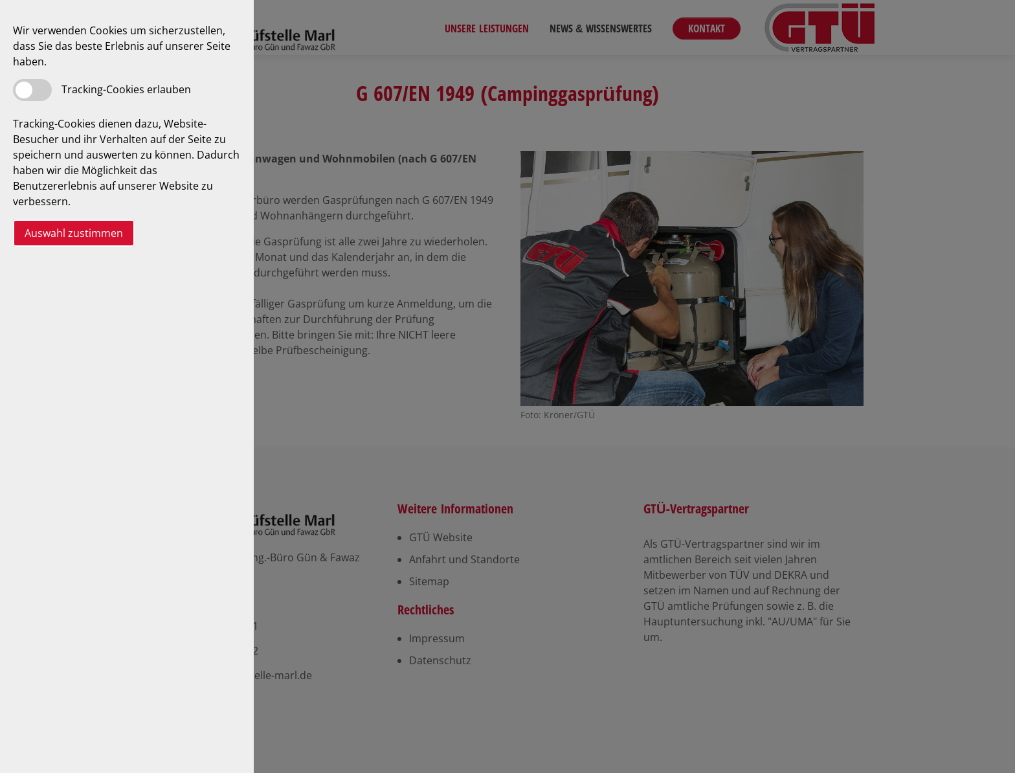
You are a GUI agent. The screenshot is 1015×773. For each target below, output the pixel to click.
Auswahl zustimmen (74, 233)
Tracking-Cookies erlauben (126, 89)
